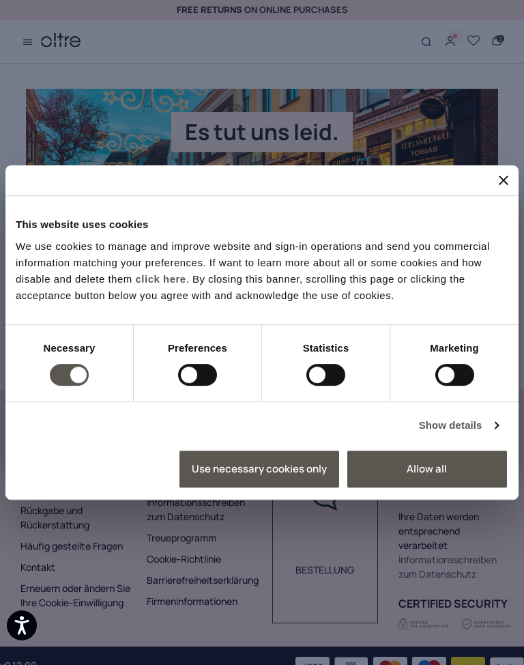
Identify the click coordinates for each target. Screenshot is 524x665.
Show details (450, 425)
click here (160, 279)
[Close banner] (503, 180)
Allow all (427, 469)
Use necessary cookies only (259, 469)
